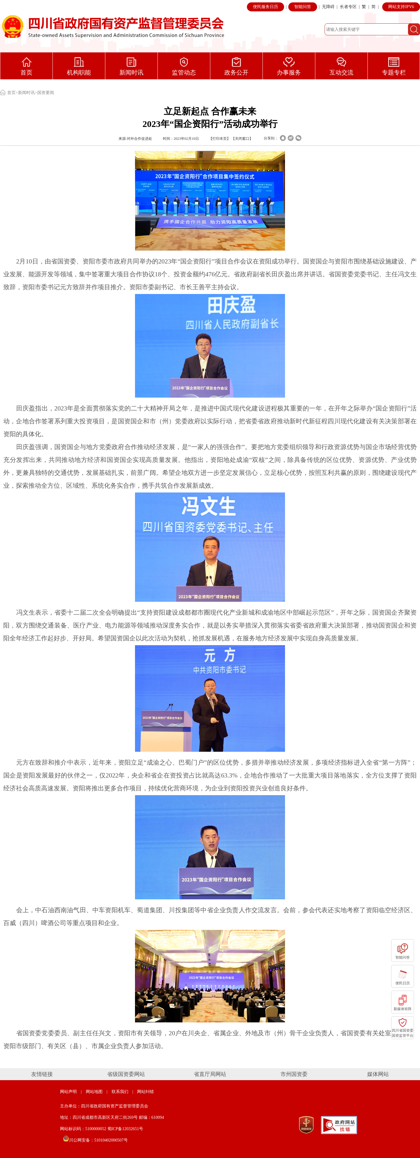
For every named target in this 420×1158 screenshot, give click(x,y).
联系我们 (120, 1091)
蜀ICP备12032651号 (125, 1129)
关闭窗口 (242, 139)
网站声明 (68, 1091)
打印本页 (219, 139)
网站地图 (94, 1091)
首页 (11, 92)
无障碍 (328, 6)
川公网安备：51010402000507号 (95, 1140)
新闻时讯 (26, 92)
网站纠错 (145, 1091)
